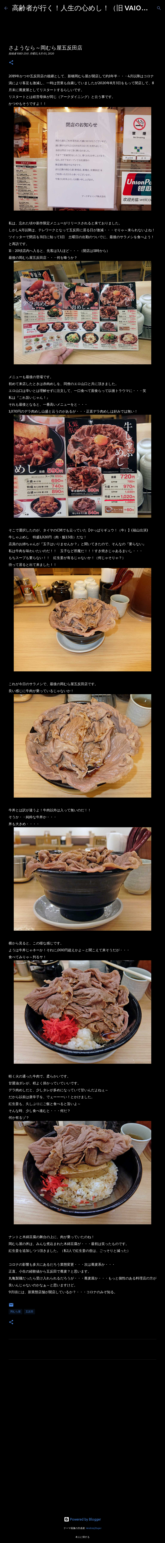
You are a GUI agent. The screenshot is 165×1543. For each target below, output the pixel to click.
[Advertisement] (82, 1403)
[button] (11, 63)
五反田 (29, 1311)
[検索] (159, 8)
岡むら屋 (15, 1311)
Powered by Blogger (82, 1519)
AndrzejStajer (93, 1528)
